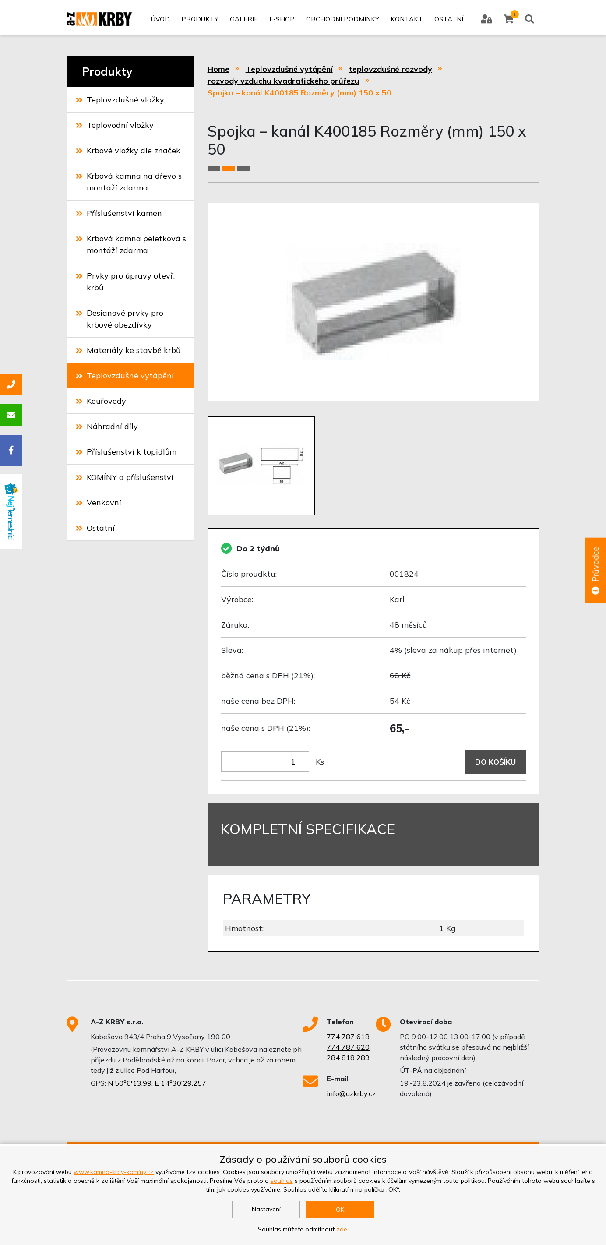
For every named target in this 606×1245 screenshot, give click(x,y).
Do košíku (494, 762)
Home (218, 69)
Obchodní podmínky (342, 21)
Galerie (243, 21)
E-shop (281, 21)
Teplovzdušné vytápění (125, 375)
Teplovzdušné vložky (120, 100)
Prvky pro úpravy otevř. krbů (125, 282)
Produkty (199, 21)
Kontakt (406, 21)
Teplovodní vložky (115, 125)
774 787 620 (348, 1047)
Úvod (160, 21)
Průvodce (594, 571)
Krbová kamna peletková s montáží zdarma (131, 244)
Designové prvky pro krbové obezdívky (119, 319)
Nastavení (266, 1209)
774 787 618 (348, 1037)
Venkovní (98, 502)
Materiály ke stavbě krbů (128, 350)
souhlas (282, 1181)
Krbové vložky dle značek (128, 150)
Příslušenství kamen (119, 213)
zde (341, 1229)
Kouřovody (101, 401)
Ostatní (448, 21)
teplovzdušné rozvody (390, 69)
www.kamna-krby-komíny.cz (114, 1172)
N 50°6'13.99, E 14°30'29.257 (157, 1083)
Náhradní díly (107, 426)
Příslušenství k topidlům (126, 452)
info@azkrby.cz (351, 1094)
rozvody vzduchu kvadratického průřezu (283, 81)
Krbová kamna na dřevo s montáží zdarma (129, 182)
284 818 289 (348, 1058)
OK (340, 1209)
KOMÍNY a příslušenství (124, 477)
